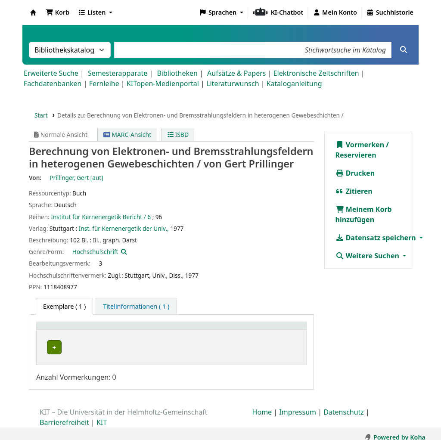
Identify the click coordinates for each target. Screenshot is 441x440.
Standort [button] (141, 330)
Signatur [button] (219, 330)
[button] (57, 12)
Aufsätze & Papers (236, 73)
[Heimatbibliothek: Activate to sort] (81, 330)
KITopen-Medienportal (163, 83)
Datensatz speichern (376, 237)
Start (41, 115)
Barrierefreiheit (64, 415)
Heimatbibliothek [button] (67, 330)
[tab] (136, 306)
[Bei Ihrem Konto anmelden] (334, 12)
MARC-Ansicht (127, 134)
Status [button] (280, 330)
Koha (33, 12)
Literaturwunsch (232, 83)
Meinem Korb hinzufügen (363, 214)
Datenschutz (343, 405)
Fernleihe (104, 83)
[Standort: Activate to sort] (163, 330)
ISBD (178, 134)
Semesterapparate (117, 73)
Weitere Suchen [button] (368, 255)
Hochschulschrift (95, 252)
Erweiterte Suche (51, 73)
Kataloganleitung (294, 83)
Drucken (355, 173)
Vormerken (360, 144)
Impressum (297, 405)
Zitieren (354, 191)
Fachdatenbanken (53, 83)
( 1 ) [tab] (64, 306)
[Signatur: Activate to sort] (234, 330)
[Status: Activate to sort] (286, 330)
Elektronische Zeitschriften (316, 73)
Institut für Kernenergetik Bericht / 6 (101, 217)
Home (262, 405)
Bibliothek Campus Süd (77, 347)
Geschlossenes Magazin (160, 347)
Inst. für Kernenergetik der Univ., (124, 228)
